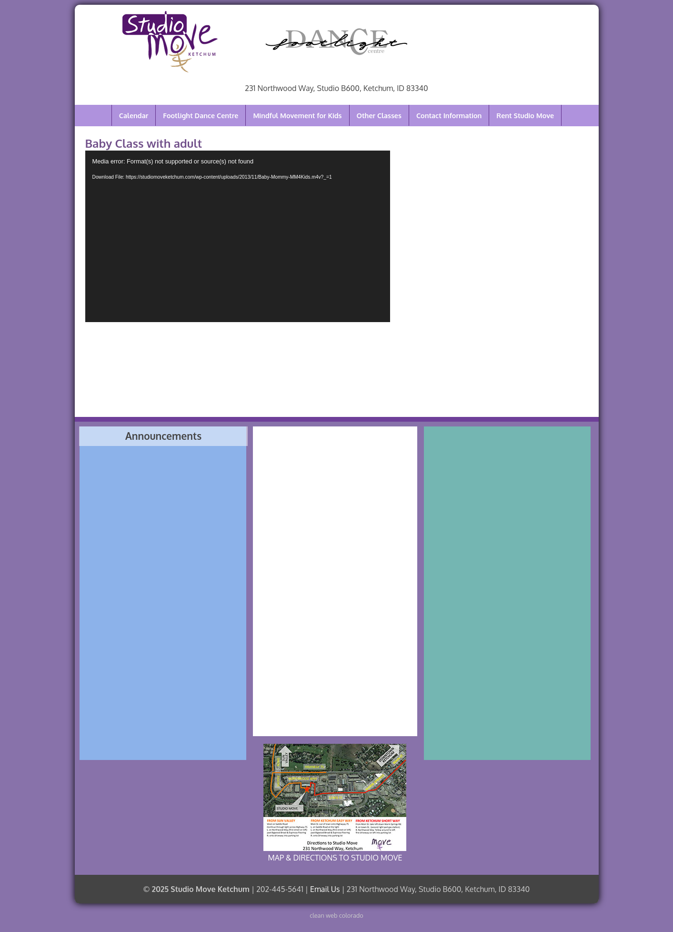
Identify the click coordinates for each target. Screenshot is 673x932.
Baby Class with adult (143, 143)
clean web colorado (336, 915)
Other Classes (379, 115)
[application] (237, 236)
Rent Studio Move (525, 115)
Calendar (133, 115)
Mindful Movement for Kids (297, 115)
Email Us (325, 889)
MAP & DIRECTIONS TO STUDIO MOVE (334, 803)
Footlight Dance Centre (200, 115)
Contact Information (449, 115)
